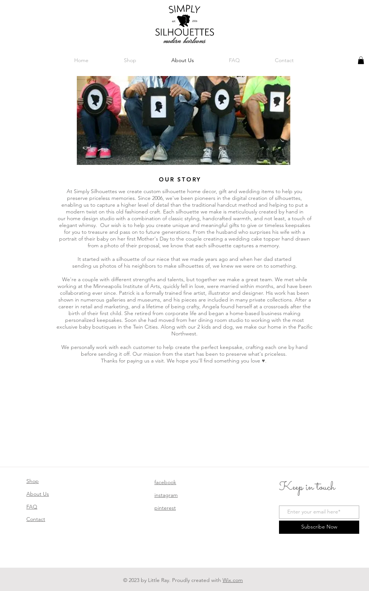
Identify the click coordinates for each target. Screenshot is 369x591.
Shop (32, 481)
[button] (361, 60)
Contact (35, 519)
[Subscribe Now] (319, 527)
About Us (37, 493)
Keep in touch (307, 487)
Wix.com (233, 580)
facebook (165, 482)
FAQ (31, 506)
